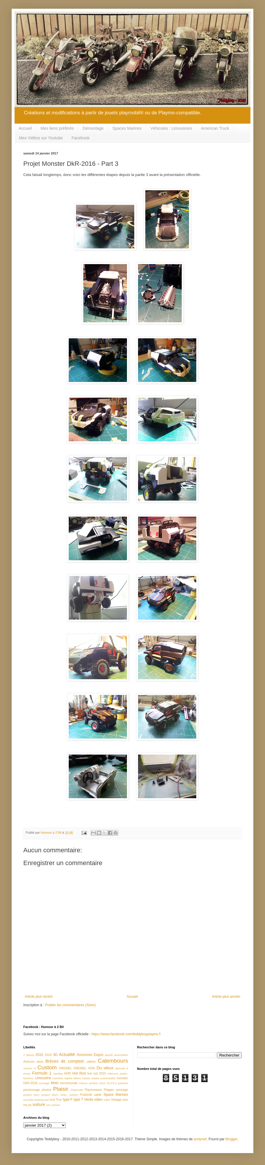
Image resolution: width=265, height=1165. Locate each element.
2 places (28, 1054)
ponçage (122, 1089)
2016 (48, 1054)
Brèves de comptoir (64, 1061)
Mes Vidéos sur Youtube (41, 138)
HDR (67, 1073)
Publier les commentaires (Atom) (70, 1005)
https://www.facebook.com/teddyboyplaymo (124, 1034)
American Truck (215, 128)
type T (78, 1100)
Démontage (93, 128)
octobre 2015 (97, 1083)
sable (98, 1094)
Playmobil (77, 1089)
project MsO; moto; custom (59, 1094)
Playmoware (93, 1089)
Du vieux (104, 1068)
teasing (38, 1099)
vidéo (106, 1099)
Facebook (80, 138)
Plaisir (60, 1089)
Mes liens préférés (57, 128)
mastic (86, 1078)
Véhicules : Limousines (171, 128)
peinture (123, 1083)
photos (46, 1089)
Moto (55, 1083)
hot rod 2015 (96, 1073)
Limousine (43, 1078)
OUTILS (112, 1083)
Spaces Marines (127, 128)
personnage (31, 1089)
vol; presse (53, 1105)
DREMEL (65, 1068)
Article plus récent (38, 997)
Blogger (231, 1139)
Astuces (28, 1061)
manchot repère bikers (66, 1078)
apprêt (109, 1054)
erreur (27, 1073)
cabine (91, 1061)
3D (55, 1055)
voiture (39, 1104)
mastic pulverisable (103, 1078)
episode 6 (121, 1068)
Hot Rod (79, 1073)
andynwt (200, 1139)
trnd (52, 1099)
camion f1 (29, 1068)
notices (83, 1083)
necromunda (68, 1083)
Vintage (116, 1099)
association (121, 1054)
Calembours (113, 1061)
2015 (39, 1055)
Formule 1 (42, 1073)
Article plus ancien (226, 997)
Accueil (25, 128)
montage (44, 1083)
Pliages (109, 1089)
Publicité (86, 1094)
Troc (59, 1099)
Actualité (67, 1054)
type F (68, 1100)
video (98, 1100)
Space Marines (116, 1095)
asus (40, 1061)
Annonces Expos (90, 1055)
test (46, 1099)
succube (28, 1099)
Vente (88, 1100)
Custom (47, 1067)
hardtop (58, 1073)
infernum (112, 1073)
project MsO (31, 1094)
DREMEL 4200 (84, 1068)
